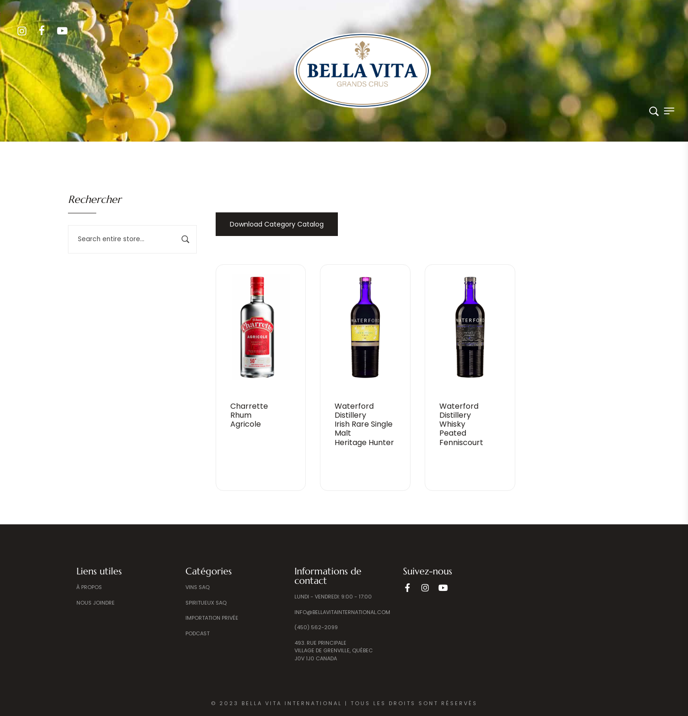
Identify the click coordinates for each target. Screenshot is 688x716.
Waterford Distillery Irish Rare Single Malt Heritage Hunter (364, 424)
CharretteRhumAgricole (249, 415)
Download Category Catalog (277, 224)
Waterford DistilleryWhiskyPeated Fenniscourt (461, 424)
